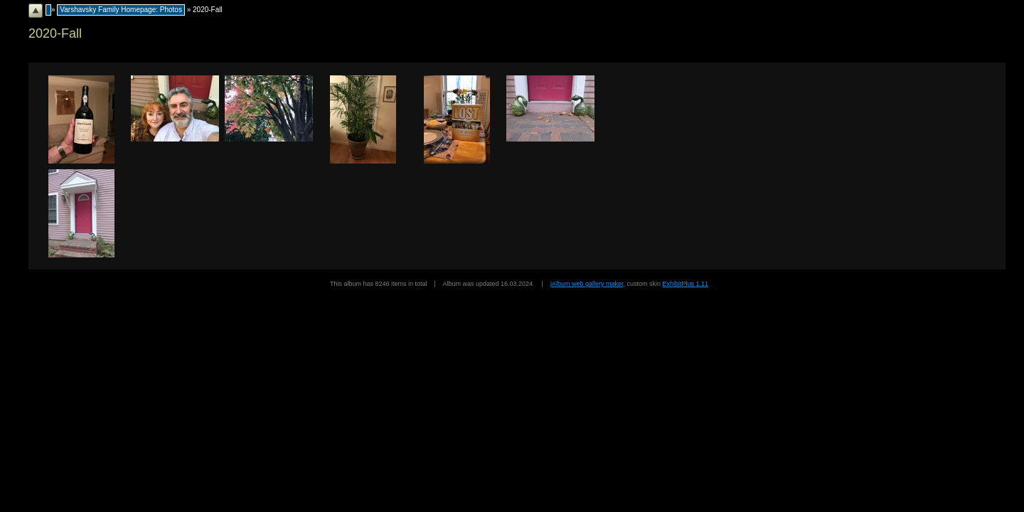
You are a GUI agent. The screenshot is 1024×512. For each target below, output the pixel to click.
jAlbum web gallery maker (587, 283)
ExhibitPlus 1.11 (685, 283)
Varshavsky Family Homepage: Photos (121, 10)
